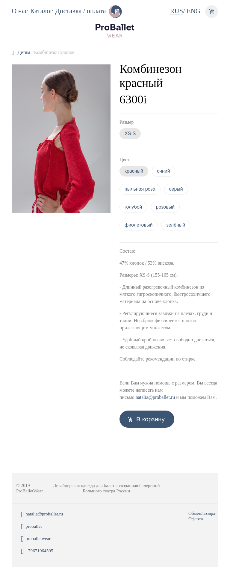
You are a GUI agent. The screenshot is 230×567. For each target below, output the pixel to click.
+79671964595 (37, 551)
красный (134, 171)
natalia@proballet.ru (155, 397)
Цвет (124, 159)
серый (176, 188)
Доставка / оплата (80, 11)
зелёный (175, 224)
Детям (23, 52)
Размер (126, 122)
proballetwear (36, 539)
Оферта (195, 518)
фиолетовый (138, 224)
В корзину (150, 419)
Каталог (41, 11)
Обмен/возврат (202, 513)
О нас (20, 11)
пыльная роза (140, 188)
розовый (165, 206)
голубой (133, 206)
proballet (31, 526)
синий (163, 171)
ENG (193, 11)
